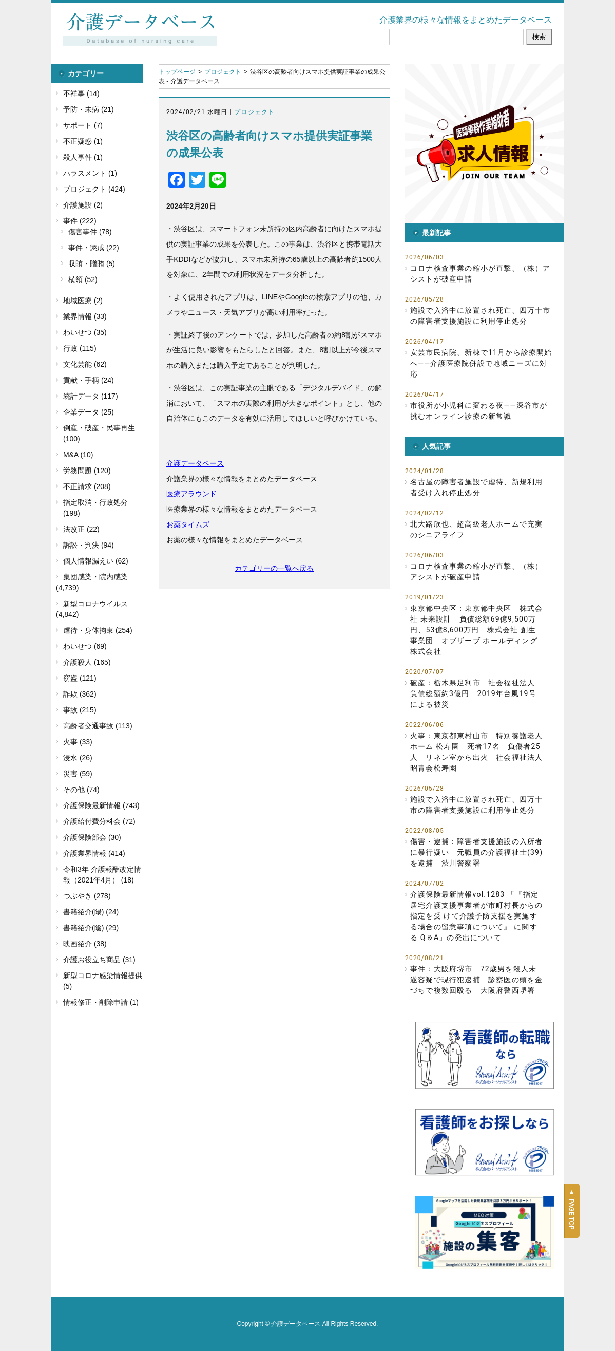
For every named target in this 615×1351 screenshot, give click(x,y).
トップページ (177, 72)
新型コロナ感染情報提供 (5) (102, 980)
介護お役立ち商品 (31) (99, 959)
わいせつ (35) (85, 332)
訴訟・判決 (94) (88, 545)
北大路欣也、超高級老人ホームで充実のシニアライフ (476, 529)
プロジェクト (222, 72)
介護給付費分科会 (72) (99, 821)
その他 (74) (81, 789)
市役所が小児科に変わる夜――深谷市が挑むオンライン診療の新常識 (478, 410)
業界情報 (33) (85, 316)
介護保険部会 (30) (92, 837)
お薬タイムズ (187, 524)
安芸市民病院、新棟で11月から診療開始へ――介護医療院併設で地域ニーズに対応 (481, 363)
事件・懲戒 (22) (93, 247)
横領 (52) (83, 279)
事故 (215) (80, 710)
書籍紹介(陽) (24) (91, 912)
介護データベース (195, 463)
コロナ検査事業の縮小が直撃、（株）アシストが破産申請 (480, 273)
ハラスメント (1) (90, 173)
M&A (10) (78, 455)
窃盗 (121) (80, 678)
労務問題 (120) (87, 470)
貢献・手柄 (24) (88, 380)
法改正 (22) (81, 529)
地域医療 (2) (83, 300)
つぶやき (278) (87, 896)
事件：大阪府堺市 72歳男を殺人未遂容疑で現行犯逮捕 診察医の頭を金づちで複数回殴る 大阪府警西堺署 (476, 980)
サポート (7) (83, 125)
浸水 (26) (77, 758)
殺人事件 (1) (83, 157)
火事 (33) (77, 742)
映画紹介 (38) (85, 944)
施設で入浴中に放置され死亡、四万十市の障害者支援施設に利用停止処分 (480, 315)
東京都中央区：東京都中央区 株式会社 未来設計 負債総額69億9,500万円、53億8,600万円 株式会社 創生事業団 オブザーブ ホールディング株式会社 (476, 629)
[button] (484, 143)
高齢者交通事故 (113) (97, 726)
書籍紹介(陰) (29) (91, 928)
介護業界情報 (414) (94, 853)
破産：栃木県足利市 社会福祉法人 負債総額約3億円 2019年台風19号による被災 (476, 693)
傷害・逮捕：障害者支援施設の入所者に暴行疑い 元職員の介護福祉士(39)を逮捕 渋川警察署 (476, 852)
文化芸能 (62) (85, 364)
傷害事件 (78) (90, 232)
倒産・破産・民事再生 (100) (99, 433)
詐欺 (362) (80, 694)
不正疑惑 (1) (83, 141)
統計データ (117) (90, 396)
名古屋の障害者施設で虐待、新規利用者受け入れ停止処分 (476, 487)
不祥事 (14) (81, 93)
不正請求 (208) (87, 486)
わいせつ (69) (85, 646)
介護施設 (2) (83, 205)
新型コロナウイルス (95, 603)
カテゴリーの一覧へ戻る (274, 568)
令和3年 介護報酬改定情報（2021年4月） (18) (102, 874)
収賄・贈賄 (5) (91, 263)
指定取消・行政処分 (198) (95, 507)
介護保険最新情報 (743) (101, 805)
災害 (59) (77, 774)
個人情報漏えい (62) (95, 561)
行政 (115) (80, 348)
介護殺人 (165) (87, 662)
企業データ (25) (88, 412)
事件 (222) (80, 221)
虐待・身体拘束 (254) (97, 630)
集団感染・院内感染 (95, 577)
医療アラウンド (191, 494)
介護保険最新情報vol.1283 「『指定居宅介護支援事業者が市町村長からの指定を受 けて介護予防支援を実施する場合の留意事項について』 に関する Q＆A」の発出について (476, 916)
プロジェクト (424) (94, 189)
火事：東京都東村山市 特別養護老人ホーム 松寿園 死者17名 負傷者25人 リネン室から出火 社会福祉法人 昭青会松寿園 (476, 751)
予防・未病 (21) (88, 109)
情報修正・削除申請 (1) (101, 1002)
